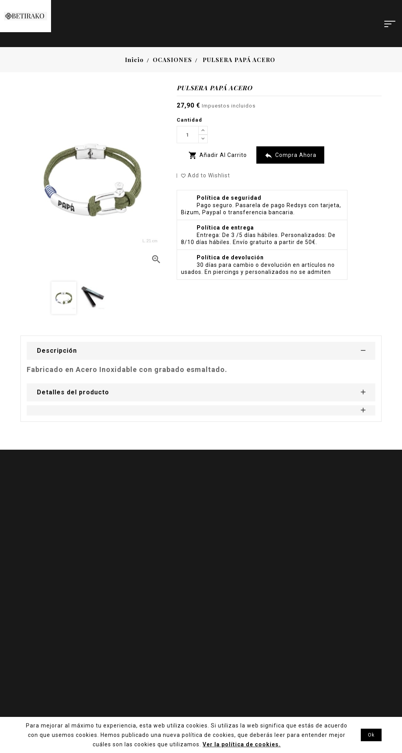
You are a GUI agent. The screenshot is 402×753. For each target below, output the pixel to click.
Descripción (57, 350)
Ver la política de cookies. (242, 744)
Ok (371, 735)
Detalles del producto (73, 392)
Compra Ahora (290, 155)
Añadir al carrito (217, 155)
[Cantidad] (188, 134)
